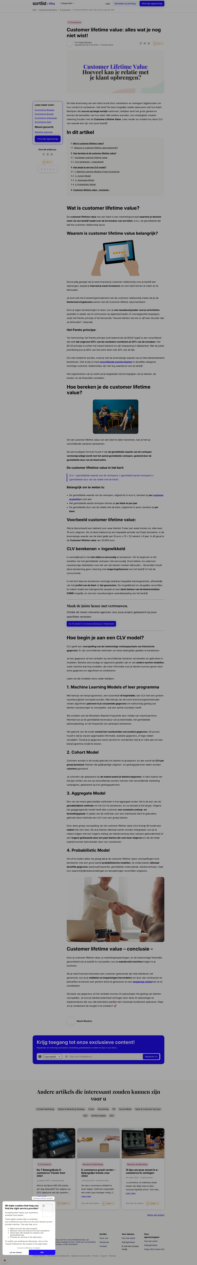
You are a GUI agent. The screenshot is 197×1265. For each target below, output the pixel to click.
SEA (85, 1115)
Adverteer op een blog (125, 3)
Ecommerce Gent (43, 122)
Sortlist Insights (98, 1115)
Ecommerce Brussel (44, 114)
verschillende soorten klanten (116, 362)
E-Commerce (65, 10)
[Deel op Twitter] (144, 43)
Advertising (103, 1109)
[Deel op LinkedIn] (148, 43)
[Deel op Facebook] (140, 43)
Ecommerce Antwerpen (46, 118)
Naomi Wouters (85, 42)
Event (91, 1109)
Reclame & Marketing (48, 10)
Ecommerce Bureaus (44, 110)
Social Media (125, 1109)
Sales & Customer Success (147, 1109)
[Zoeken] (108, 3)
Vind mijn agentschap (152, 3)
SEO (112, 1115)
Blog (34, 10)
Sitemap (112, 1256)
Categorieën (68, 3)
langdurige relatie (142, 981)
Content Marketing (45, 1109)
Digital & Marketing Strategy (71, 1109)
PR (114, 1109)
